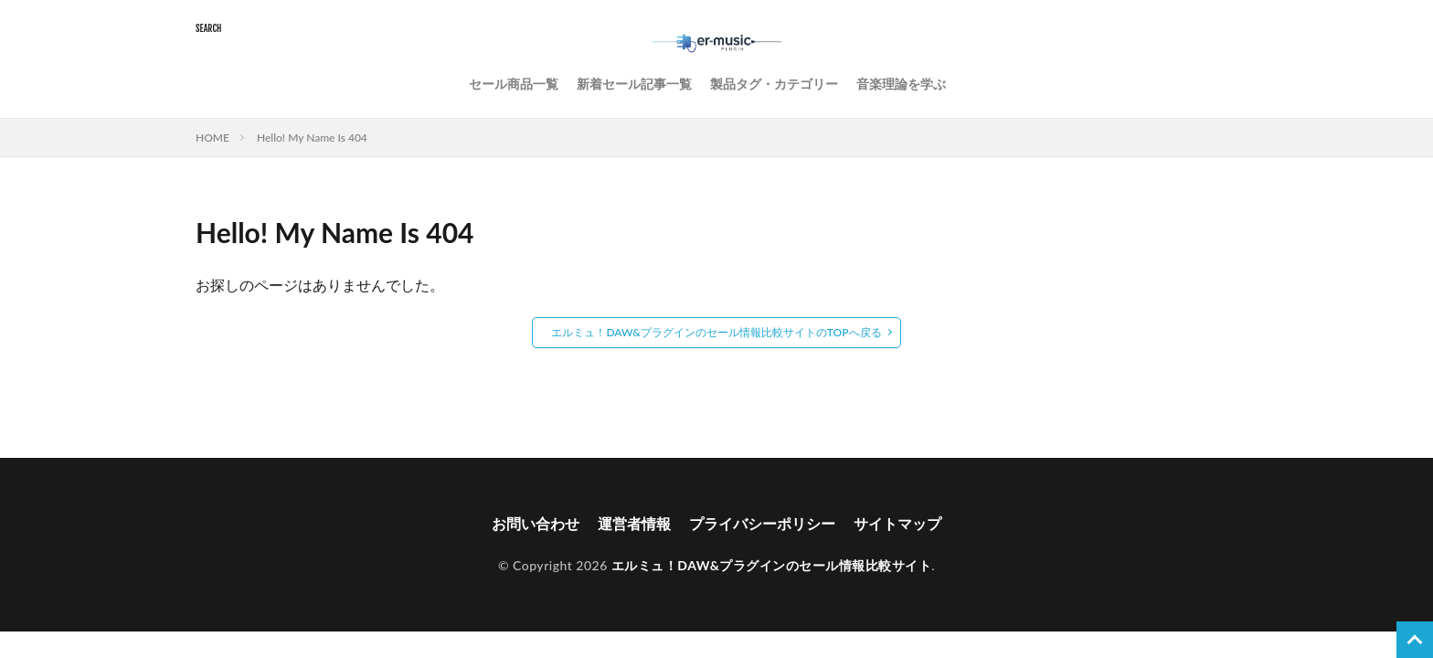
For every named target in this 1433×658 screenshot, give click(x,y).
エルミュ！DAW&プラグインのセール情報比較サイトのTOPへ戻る (716, 332)
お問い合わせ (535, 523)
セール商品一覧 (513, 83)
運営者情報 (634, 523)
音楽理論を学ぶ (901, 83)
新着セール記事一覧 (634, 83)
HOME (212, 137)
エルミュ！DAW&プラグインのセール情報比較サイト (771, 565)
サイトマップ (897, 523)
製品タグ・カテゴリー (774, 83)
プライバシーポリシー (762, 523)
